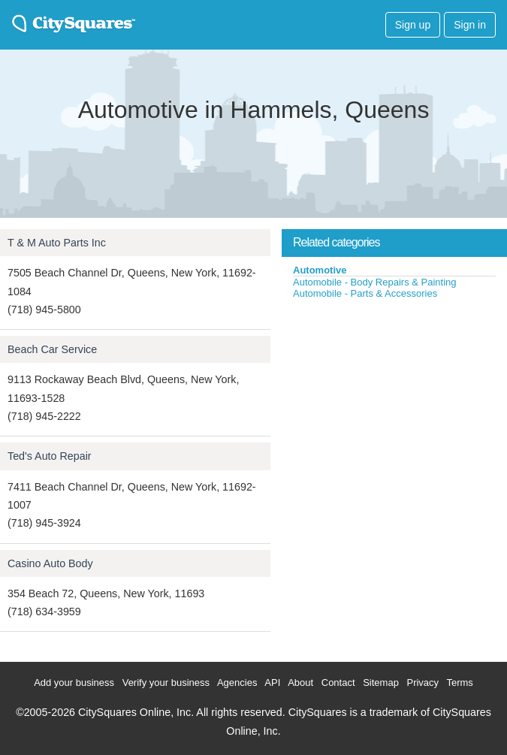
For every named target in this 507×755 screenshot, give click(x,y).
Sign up (412, 25)
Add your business (74, 682)
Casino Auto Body (50, 563)
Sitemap (381, 682)
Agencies (237, 682)
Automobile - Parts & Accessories (365, 293)
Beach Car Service (52, 349)
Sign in (470, 25)
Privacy (422, 682)
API (272, 682)
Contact (338, 682)
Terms (459, 682)
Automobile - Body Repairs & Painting (375, 282)
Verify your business (166, 682)
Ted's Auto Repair (50, 456)
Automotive (320, 270)
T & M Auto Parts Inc (57, 243)
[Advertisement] (394, 412)
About (300, 682)
